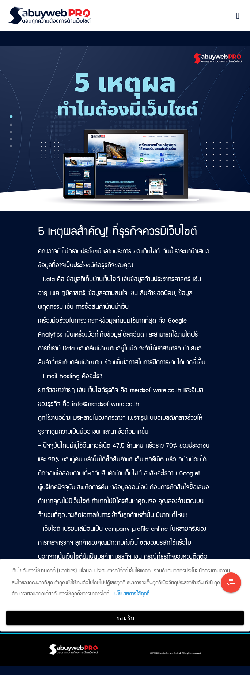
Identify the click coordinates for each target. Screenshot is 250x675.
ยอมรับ (125, 617)
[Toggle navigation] (237, 15)
